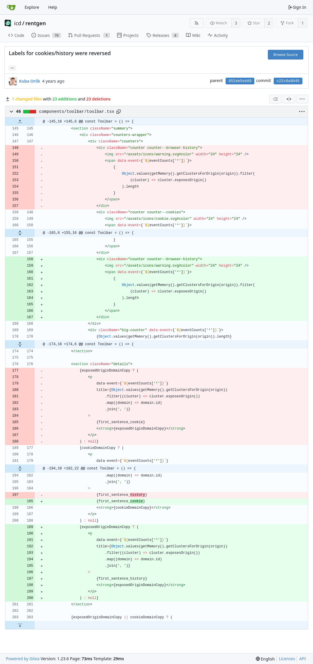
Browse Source (285, 54)
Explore (32, 7)
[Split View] (289, 99)
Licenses (287, 658)
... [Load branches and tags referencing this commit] (12, 67)
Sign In (297, 7)
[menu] (302, 99)
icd (17, 23)
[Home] (11, 7)
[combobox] (275, 99)
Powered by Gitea (23, 658)
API (302, 658)
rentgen (36, 23)
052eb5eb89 (240, 81)
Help (52, 7)
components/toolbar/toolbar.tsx (76, 111)
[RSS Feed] (197, 23)
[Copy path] (118, 112)
